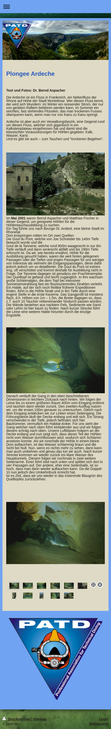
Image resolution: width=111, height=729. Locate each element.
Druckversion (16, 719)
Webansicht (99, 724)
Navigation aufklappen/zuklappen (55, 6)
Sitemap (39, 719)
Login (104, 719)
